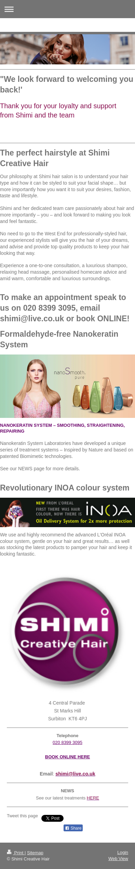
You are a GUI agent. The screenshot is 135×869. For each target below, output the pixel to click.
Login (122, 852)
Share (73, 828)
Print (16, 852)
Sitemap (35, 852)
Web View (118, 858)
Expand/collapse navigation (67, 9)
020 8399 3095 (67, 742)
